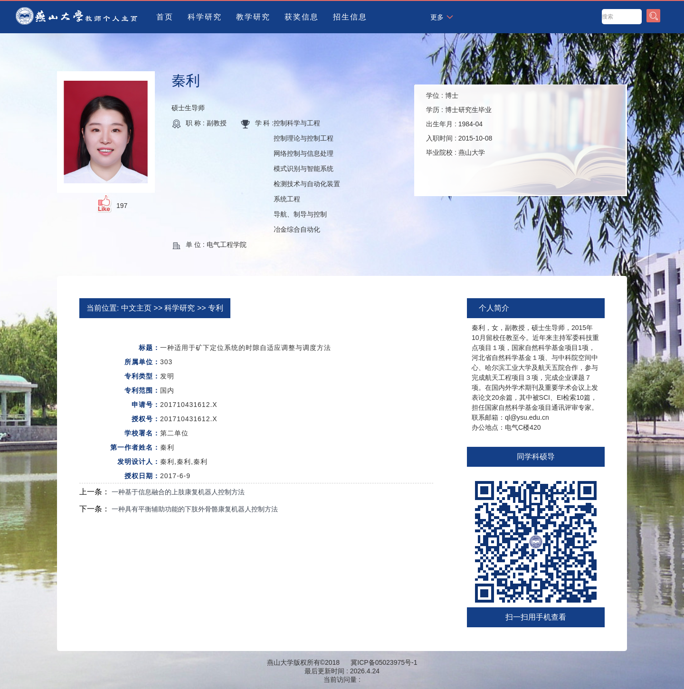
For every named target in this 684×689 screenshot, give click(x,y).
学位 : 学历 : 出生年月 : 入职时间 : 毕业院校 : (459, 124)
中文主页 (136, 308)
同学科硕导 (536, 457)
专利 (215, 308)
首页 (164, 17)
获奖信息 (302, 17)
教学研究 (253, 17)
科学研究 (205, 17)
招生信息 (350, 17)
